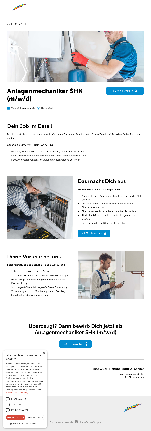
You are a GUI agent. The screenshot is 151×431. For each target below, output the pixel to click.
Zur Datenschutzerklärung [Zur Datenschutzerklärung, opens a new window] (17, 392)
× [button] (44, 353)
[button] (25, 423)
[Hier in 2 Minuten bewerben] (125, 91)
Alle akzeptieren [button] (15, 417)
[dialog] (25, 389)
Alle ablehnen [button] (35, 417)
